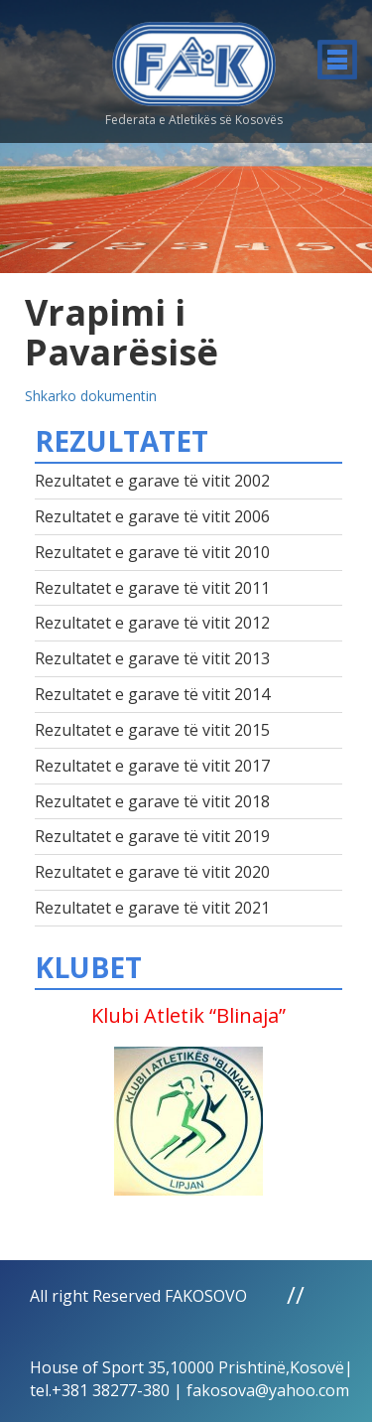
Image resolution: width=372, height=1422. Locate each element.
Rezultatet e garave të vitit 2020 (152, 872)
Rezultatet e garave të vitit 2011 (152, 588)
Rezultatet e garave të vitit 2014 (152, 694)
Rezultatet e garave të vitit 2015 (152, 730)
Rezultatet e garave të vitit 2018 (152, 801)
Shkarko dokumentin (91, 395)
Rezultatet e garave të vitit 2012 (152, 623)
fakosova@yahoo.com (267, 1390)
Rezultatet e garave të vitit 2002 (152, 481)
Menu (337, 59)
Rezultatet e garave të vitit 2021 (152, 908)
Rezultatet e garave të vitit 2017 (152, 766)
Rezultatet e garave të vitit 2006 (152, 516)
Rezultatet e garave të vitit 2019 (152, 836)
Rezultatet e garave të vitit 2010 (152, 552)
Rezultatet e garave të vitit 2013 (152, 658)
